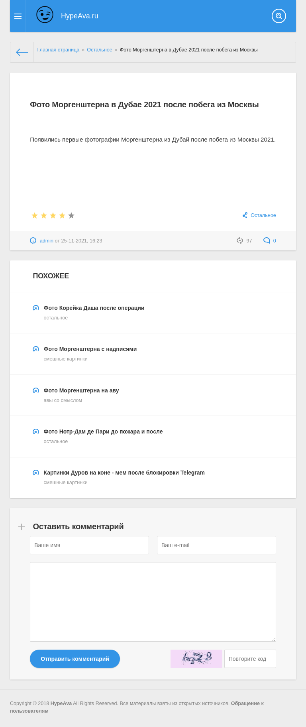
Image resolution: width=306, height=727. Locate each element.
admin (46, 241)
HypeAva (61, 703)
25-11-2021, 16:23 (81, 241)
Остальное (263, 215)
